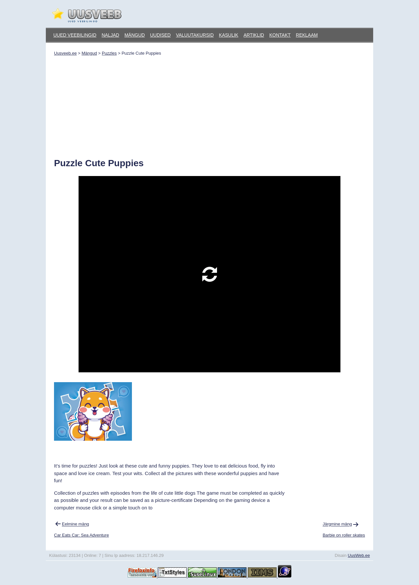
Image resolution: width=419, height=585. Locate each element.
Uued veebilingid (74, 35)
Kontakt (280, 35)
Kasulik (228, 35)
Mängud (134, 35)
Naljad (110, 35)
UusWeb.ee (359, 555)
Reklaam (307, 35)
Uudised (160, 35)
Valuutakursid (194, 35)
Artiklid (254, 35)
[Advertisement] (209, 105)
